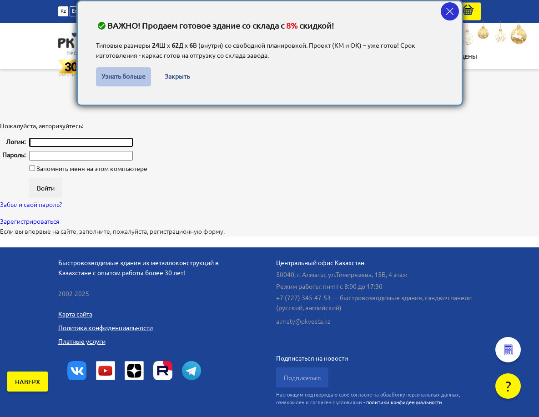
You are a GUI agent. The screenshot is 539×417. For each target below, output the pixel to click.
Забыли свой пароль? (31, 204)
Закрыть (177, 76)
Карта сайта (75, 314)
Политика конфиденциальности (105, 328)
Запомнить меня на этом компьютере (91, 168)
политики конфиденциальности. (404, 402)
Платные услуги (82, 341)
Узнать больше (123, 76)
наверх (27, 382)
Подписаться (302, 378)
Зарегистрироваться (29, 221)
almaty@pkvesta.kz (303, 321)
